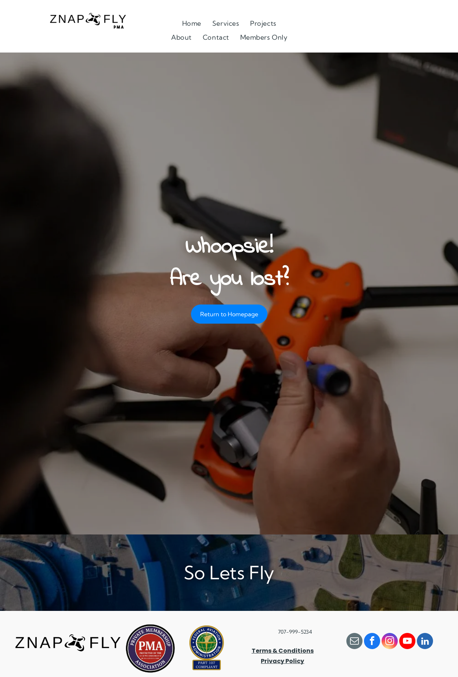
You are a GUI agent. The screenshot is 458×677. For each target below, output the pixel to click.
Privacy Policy (282, 661)
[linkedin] (425, 642)
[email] (354, 642)
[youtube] (407, 642)
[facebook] (372, 642)
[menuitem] (192, 23)
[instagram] (390, 642)
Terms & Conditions (283, 651)
